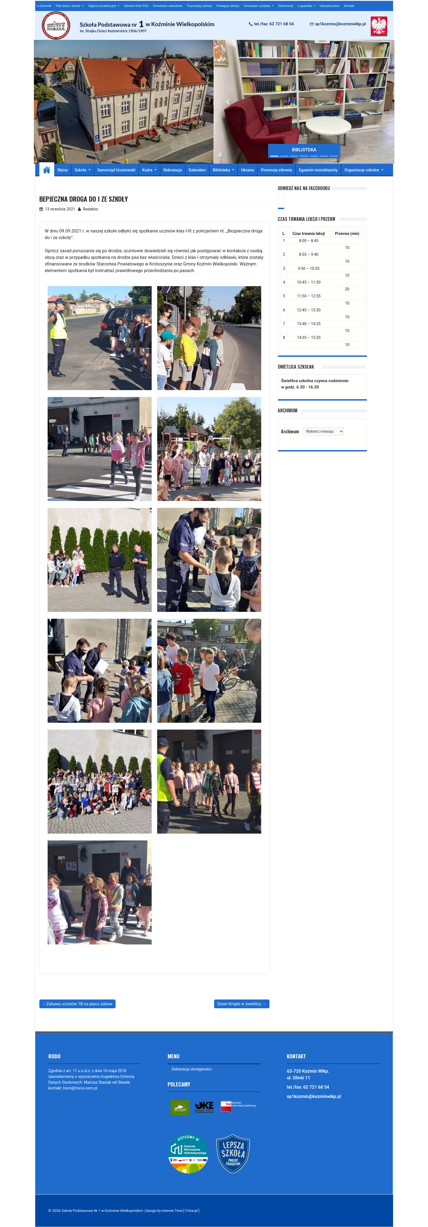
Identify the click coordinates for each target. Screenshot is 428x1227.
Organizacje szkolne (362, 170)
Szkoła (81, 170)
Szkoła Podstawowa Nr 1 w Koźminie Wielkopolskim (104, 1211)
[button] (227, 102)
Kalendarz (197, 170)
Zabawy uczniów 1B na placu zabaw (80, 1003)
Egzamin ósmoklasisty (318, 170)
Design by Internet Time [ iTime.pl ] (179, 1211)
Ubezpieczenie (329, 5)
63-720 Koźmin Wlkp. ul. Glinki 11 (308, 1074)
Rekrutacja (172, 170)
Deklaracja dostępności (192, 1069)
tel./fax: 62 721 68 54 (274, 23)
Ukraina (247, 170)
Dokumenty (285, 5)
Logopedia (305, 5)
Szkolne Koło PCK (136, 5)
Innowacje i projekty (257, 5)
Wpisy (63, 170)
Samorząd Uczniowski (116, 170)
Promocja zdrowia (276, 170)
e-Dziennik (44, 5)
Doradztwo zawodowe (168, 5)
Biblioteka (222, 170)
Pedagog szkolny (227, 5)
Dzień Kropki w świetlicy (239, 1003)
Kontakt (349, 5)
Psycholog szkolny (199, 5)
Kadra (147, 170)
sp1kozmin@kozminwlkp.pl (340, 23)
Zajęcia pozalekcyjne (102, 5)
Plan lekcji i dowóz (68, 5)
